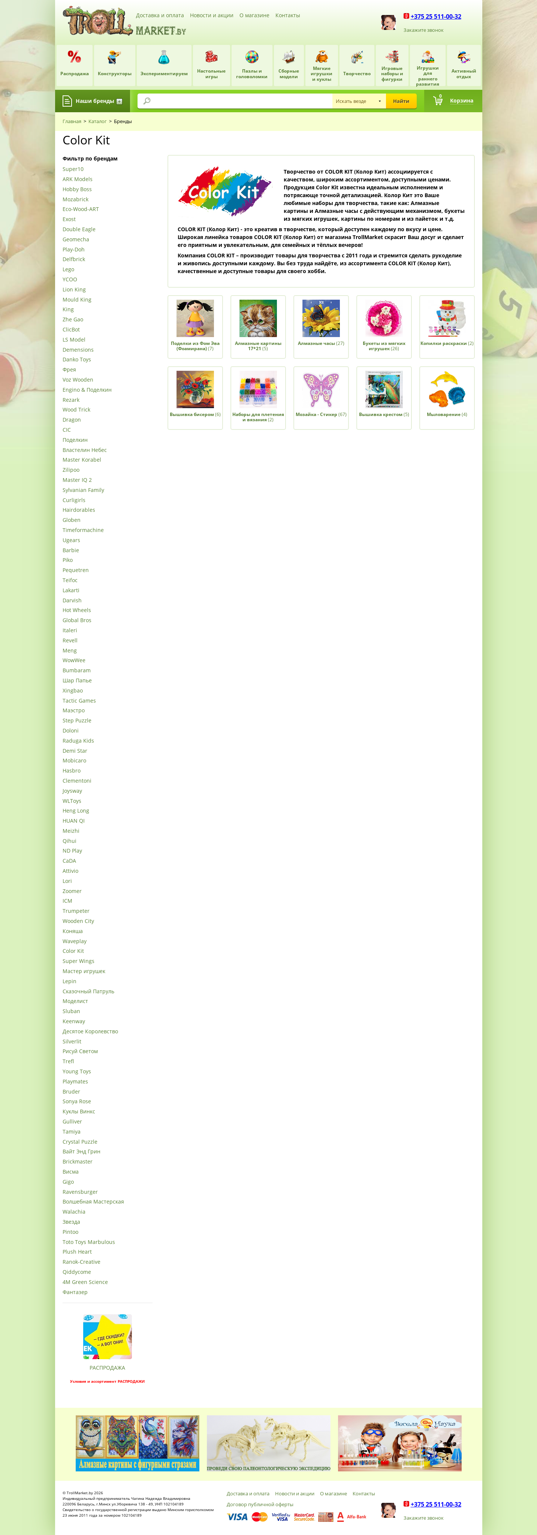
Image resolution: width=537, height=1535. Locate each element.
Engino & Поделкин (87, 390)
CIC (67, 430)
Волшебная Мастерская (93, 1202)
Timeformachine (83, 530)
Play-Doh (74, 250)
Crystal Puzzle (80, 1142)
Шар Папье (77, 681)
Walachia (74, 1212)
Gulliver (72, 1122)
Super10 (73, 169)
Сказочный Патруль (88, 991)
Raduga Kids (78, 741)
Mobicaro (74, 761)
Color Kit (73, 951)
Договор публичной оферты (260, 1504)
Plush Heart (77, 1252)
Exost (69, 219)
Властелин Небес (85, 450)
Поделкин (75, 440)
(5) (258, 346)
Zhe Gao (73, 320)
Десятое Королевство (90, 1031)
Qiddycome (77, 1272)
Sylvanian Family (83, 490)
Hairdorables (79, 510)
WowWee (74, 660)
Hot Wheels (77, 610)
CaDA (69, 861)
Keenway (74, 1021)
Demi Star (75, 751)
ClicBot (71, 330)
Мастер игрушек (84, 971)
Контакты (287, 15)
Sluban (71, 1011)
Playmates (75, 1082)
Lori (67, 881)
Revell (70, 640)
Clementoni (77, 781)
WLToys (72, 801)
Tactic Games (79, 701)
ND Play (72, 851)
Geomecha (76, 239)
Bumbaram (77, 670)
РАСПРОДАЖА (107, 1367)
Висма (71, 1172)
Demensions (78, 350)
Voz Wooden (78, 380)
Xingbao (73, 691)
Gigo (68, 1182)
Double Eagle (79, 229)
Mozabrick (75, 199)
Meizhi (71, 831)
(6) (195, 414)
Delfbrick (74, 259)
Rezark (71, 400)
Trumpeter (76, 911)
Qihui (69, 841)
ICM (67, 901)
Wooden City (78, 921)
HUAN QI (74, 821)
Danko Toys (77, 360)
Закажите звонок (424, 30)
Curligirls (74, 500)
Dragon (72, 420)
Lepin (69, 981)
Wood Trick (76, 410)
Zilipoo (71, 470)
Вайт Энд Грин (81, 1152)
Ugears (71, 540)
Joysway (72, 791)
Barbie (71, 550)
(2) (447, 343)
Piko (68, 560)
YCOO (70, 279)
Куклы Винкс (79, 1112)
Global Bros (77, 620)
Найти (401, 101)
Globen (72, 520)
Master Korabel (82, 460)
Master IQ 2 (77, 480)
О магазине (254, 15)
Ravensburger (80, 1192)
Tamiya (72, 1132)
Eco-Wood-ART (81, 209)
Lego (68, 269)
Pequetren (76, 570)
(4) (447, 414)
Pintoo (70, 1232)
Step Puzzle (77, 721)
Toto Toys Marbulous (89, 1242)
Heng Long (76, 811)
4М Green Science (85, 1282)
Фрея (69, 370)
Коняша (73, 931)
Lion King (74, 290)
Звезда (71, 1222)
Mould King (77, 300)
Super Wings (78, 961)
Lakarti (71, 590)
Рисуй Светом (80, 1051)
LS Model (74, 340)
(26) (384, 346)
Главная (72, 121)
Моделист (75, 1001)
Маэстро (74, 710)
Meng (70, 651)
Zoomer (72, 891)
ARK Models (78, 179)
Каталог (97, 121)
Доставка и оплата (160, 15)
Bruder (71, 1092)
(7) (195, 346)
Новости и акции (211, 15)
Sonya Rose (77, 1101)
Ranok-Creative (81, 1262)
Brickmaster (78, 1162)
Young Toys (77, 1071)
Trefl (68, 1061)
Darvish (72, 600)
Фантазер (75, 1292)
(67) (321, 414)
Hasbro (72, 771)
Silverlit (72, 1042)
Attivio (70, 871)
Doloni (71, 731)
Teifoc (70, 580)
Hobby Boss (77, 189)
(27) (321, 343)
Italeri (70, 630)
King (68, 309)
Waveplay (75, 941)
